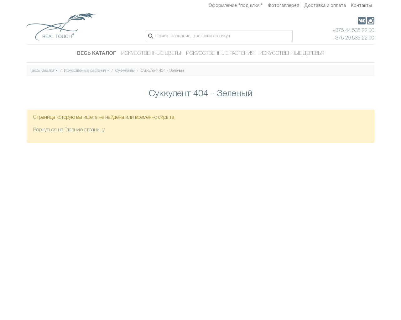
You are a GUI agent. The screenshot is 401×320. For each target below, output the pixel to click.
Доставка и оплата (325, 6)
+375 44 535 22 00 (353, 31)
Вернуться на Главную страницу (69, 130)
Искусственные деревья (291, 53)
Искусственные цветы (151, 53)
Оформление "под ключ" (236, 6)
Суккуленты (124, 70)
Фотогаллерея (283, 6)
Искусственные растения (220, 53)
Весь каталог (96, 53)
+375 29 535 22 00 (353, 38)
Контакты (361, 6)
